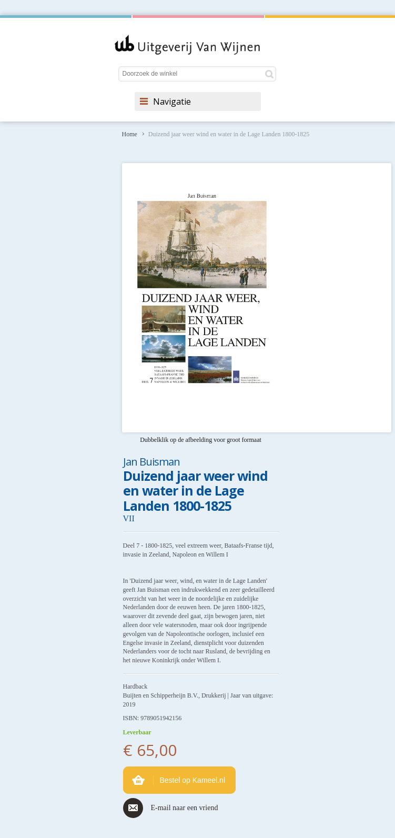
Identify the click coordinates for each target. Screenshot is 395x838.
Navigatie (172, 101)
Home (129, 134)
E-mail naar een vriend (184, 808)
